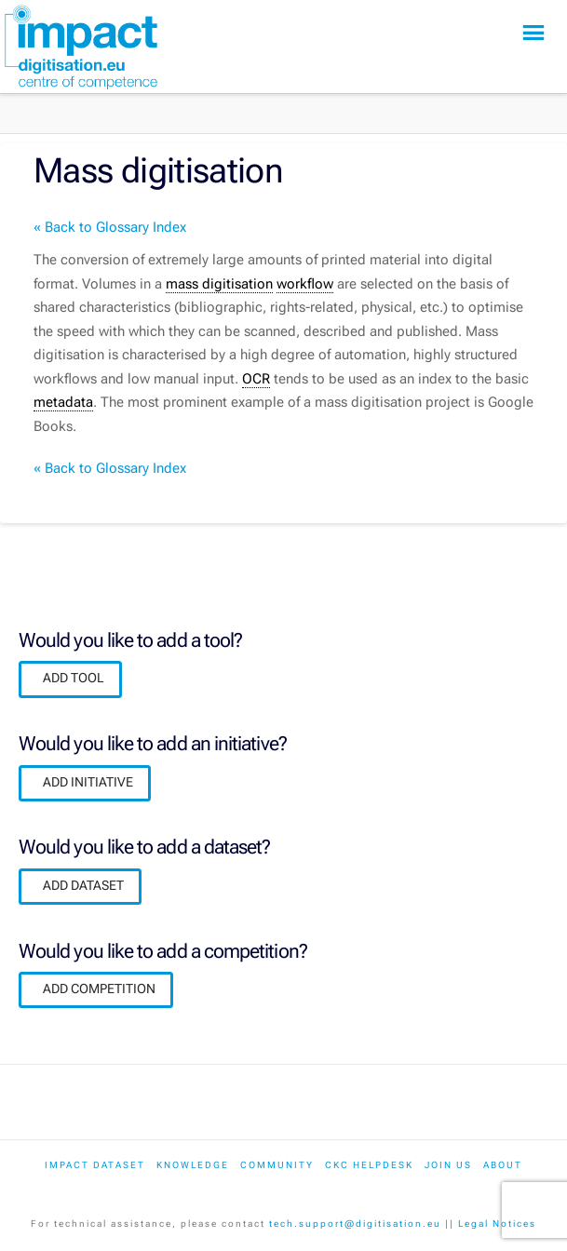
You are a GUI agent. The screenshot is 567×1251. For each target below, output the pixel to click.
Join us (448, 1165)
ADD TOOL (73, 677)
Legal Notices (497, 1223)
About (502, 1165)
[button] (533, 33)
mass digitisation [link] (219, 284)
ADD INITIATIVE (88, 781)
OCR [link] (256, 378)
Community (277, 1165)
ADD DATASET (83, 885)
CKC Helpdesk (369, 1165)
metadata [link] (63, 402)
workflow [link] (305, 284)
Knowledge (192, 1165)
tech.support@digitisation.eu (355, 1223)
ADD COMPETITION (99, 988)
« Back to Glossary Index (110, 227)
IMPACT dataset (95, 1165)
